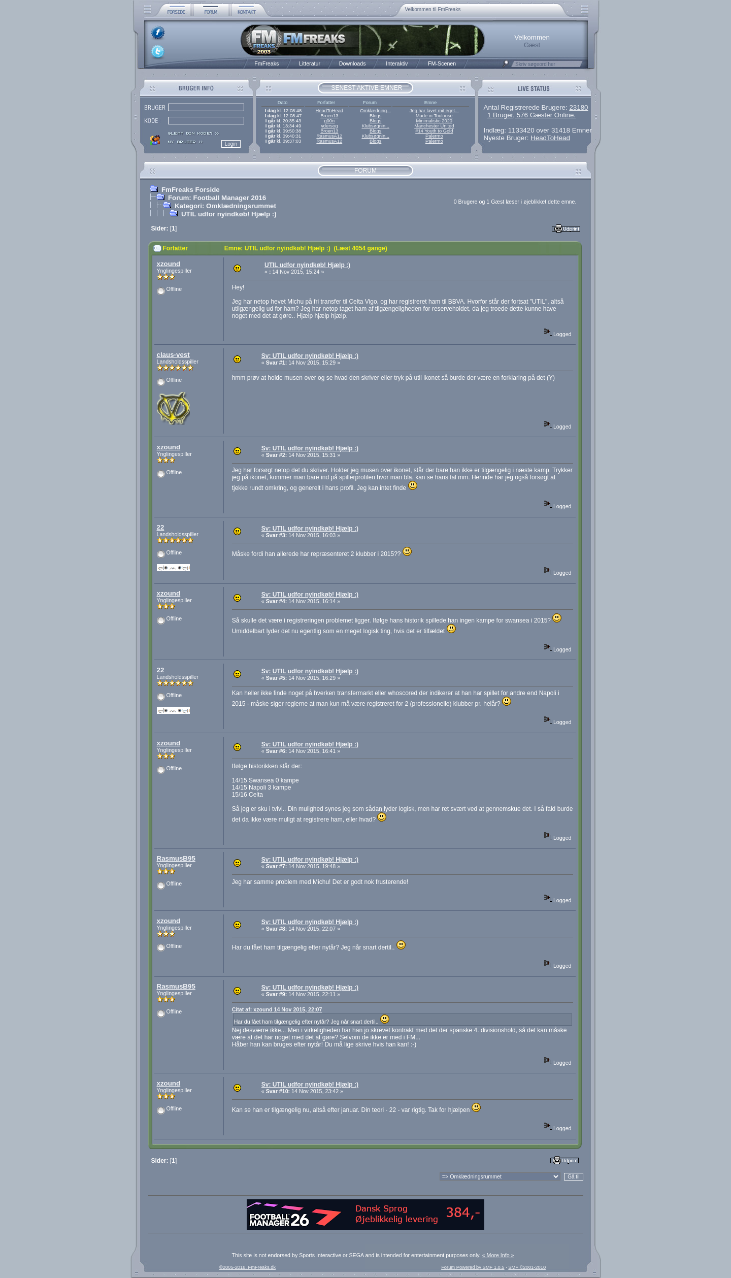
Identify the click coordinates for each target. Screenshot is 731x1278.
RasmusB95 (176, 858)
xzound (169, 264)
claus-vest (173, 354)
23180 (578, 107)
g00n (329, 120)
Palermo (434, 136)
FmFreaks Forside (190, 189)
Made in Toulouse (434, 115)
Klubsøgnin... (375, 125)
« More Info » (498, 1255)
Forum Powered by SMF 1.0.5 (472, 1267)
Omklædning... (375, 110)
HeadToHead (329, 110)
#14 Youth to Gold (434, 131)
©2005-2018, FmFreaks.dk (247, 1267)
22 (160, 527)
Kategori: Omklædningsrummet (225, 206)
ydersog (329, 125)
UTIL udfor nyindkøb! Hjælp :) (229, 214)
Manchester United (434, 125)
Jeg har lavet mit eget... (434, 110)
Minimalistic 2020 (434, 120)
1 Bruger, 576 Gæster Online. (531, 115)
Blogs (375, 115)
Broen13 (329, 115)
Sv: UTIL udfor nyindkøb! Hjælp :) (309, 355)
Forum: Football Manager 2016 (217, 198)
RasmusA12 (329, 136)
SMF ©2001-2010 (527, 1267)
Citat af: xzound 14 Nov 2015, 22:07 (277, 1009)
